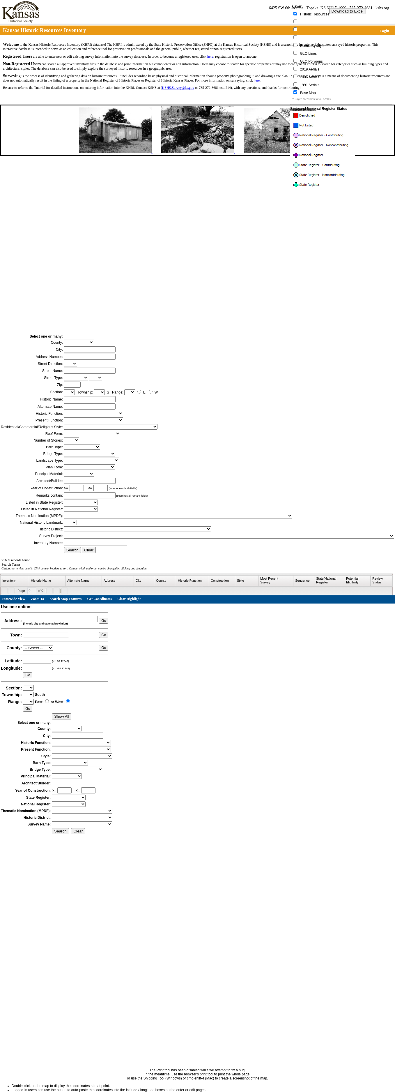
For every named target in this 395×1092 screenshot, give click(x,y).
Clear (88, 550)
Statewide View (13, 599)
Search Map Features (66, 599)
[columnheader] (15, 581)
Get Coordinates (99, 599)
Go (103, 621)
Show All (61, 716)
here (210, 56)
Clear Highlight (129, 599)
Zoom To (37, 599)
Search (72, 550)
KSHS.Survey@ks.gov (178, 88)
